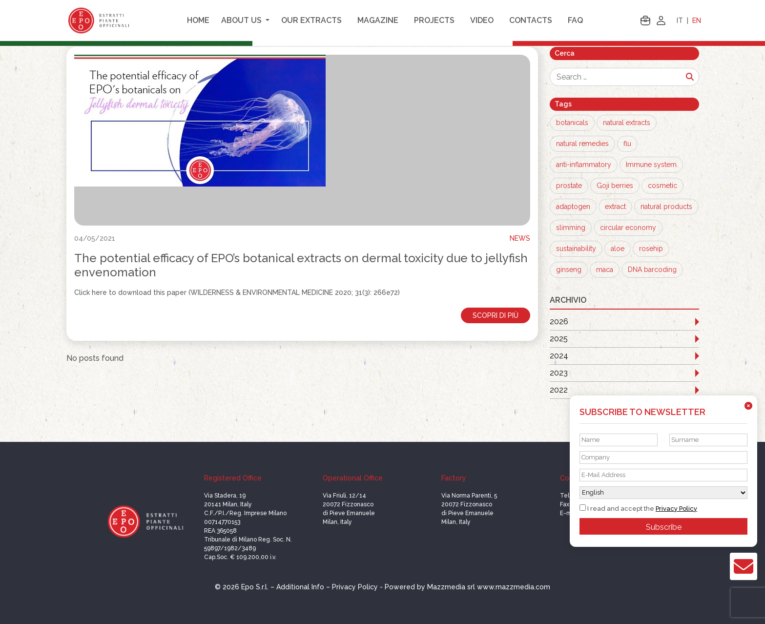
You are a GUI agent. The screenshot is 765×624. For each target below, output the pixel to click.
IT (680, 20)
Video (482, 20)
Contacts (530, 20)
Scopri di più (495, 315)
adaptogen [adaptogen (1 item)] (573, 206)
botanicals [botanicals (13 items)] (572, 122)
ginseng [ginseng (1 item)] (568, 269)
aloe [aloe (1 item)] (617, 248)
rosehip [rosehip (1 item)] (651, 248)
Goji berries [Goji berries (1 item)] (615, 185)
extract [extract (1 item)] (615, 206)
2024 (559, 355)
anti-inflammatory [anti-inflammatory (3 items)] (583, 164)
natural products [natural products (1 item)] (666, 206)
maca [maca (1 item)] (604, 269)
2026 (559, 321)
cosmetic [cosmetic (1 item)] (662, 185)
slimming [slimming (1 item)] (570, 227)
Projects (434, 20)
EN (696, 20)
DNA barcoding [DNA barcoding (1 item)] (652, 269)
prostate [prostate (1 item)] (569, 185)
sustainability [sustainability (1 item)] (576, 248)
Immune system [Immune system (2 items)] (651, 164)
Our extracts (311, 20)
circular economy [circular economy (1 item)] (628, 227)
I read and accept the (638, 508)
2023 (559, 372)
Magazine (377, 20)
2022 (559, 390)
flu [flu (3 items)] (627, 143)
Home (198, 20)
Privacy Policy (676, 508)
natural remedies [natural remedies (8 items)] (582, 143)
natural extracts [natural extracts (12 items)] (626, 122)
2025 (559, 338)
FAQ (575, 20)
